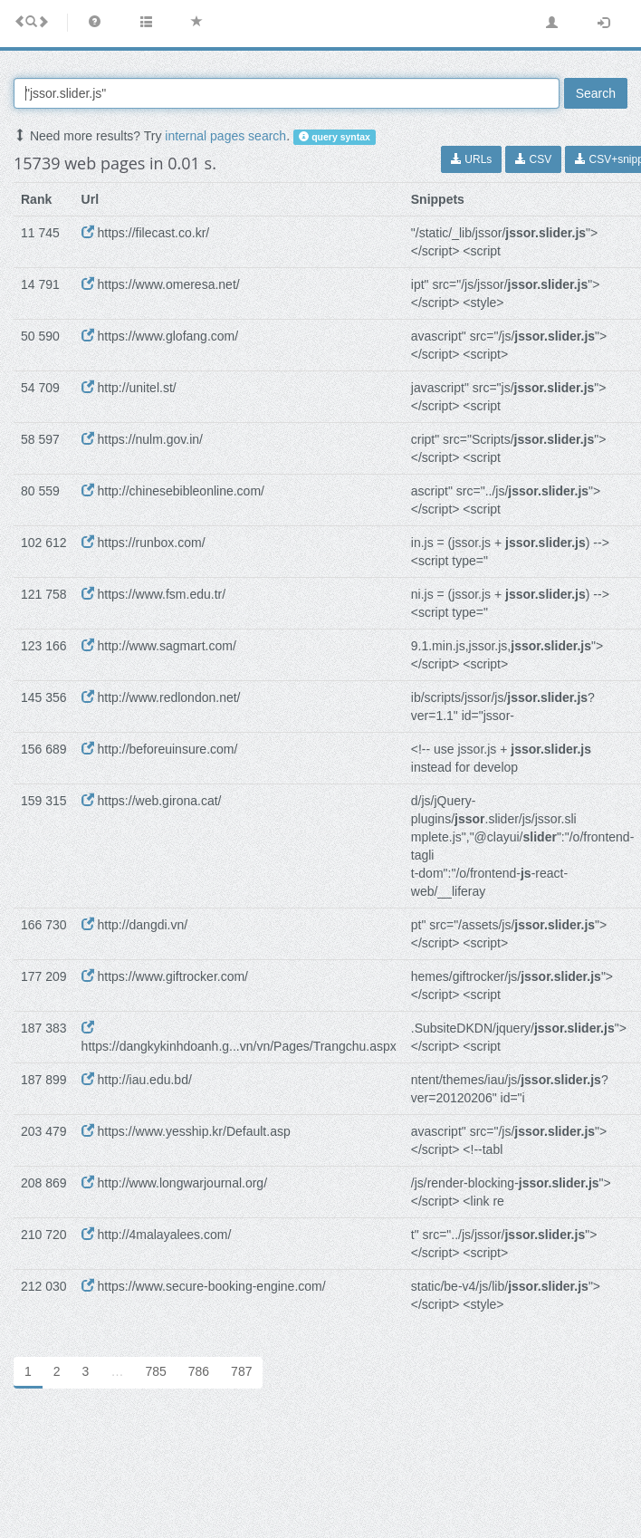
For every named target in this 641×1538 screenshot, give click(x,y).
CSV (533, 159)
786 (198, 1371)
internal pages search (225, 136)
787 (241, 1371)
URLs (471, 159)
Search (596, 93)
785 (155, 1371)
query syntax (334, 136)
